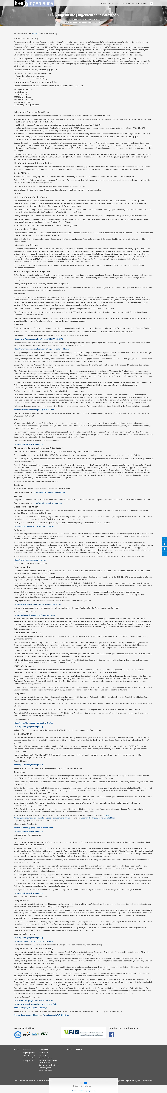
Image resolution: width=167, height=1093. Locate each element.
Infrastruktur (43, 1063)
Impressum (24, 1091)
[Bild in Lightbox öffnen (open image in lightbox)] (83, 1043)
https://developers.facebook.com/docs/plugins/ (34, 537)
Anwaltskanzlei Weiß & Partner (56, 1026)
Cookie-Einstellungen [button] (82, 1086)
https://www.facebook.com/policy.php (49, 503)
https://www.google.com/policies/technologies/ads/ (35, 1015)
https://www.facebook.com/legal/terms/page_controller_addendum (42, 359)
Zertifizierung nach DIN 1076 (49, 1076)
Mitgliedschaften (29, 1069)
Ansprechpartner (29, 1063)
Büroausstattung (29, 1066)
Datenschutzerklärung (44, 1091)
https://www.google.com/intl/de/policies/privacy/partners (38, 615)
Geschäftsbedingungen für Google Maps (98, 828)
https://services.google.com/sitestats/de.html (33, 1011)
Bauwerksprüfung (45, 1069)
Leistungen (125, 3)
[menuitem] (103, 3)
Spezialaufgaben (45, 1078)
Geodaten (42, 1066)
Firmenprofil (113, 3)
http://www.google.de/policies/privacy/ (30, 1018)
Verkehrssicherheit (45, 1081)
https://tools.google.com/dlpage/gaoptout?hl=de (34, 626)
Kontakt (144, 3)
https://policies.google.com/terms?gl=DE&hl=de (53, 828)
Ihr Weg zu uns (28, 1071)
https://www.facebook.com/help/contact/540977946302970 (38, 350)
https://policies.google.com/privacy (28, 455)
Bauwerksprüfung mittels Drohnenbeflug (48, 1072)
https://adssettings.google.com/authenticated (33, 734)
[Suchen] (151, 3)
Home (103, 3)
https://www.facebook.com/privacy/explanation (34, 420)
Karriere (135, 3)
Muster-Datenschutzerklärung (27, 1026)
